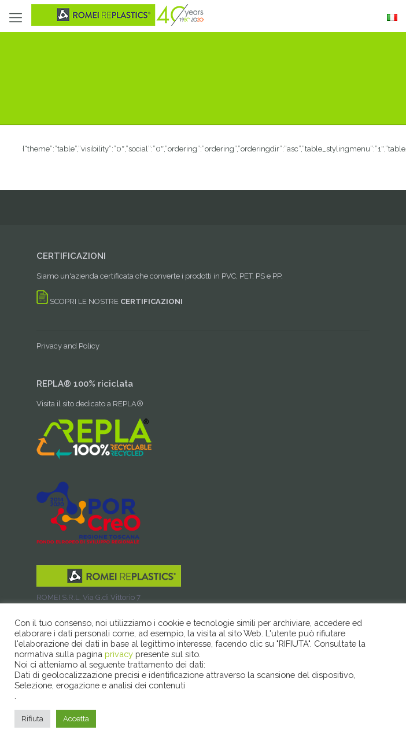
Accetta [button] (76, 718)
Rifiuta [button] (32, 718)
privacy (120, 654)
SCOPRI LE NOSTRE (109, 301)
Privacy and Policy (67, 346)
